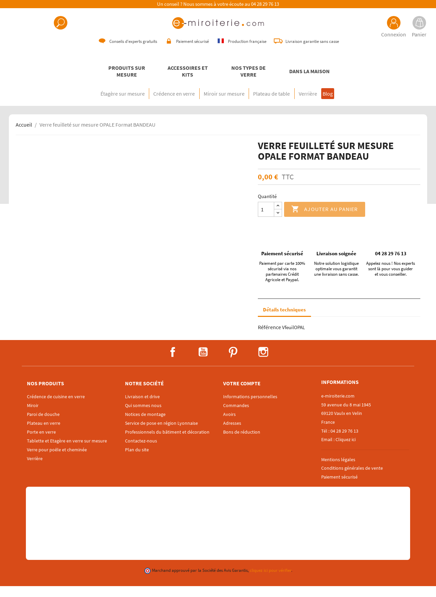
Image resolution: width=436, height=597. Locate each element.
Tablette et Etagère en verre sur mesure (67, 452)
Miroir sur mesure (218, 104)
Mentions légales (338, 470)
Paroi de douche (43, 425)
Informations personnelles (250, 407)
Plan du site (137, 460)
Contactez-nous (141, 452)
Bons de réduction (241, 443)
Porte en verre (41, 443)
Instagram (263, 363)
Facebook (173, 363)
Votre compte (242, 394)
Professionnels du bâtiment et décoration (167, 443)
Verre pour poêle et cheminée (57, 460)
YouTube (203, 363)
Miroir (32, 416)
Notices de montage (145, 425)
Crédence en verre (157, 104)
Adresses (232, 434)
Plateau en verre (43, 434)
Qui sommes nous (143, 416)
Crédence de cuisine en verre (56, 407)
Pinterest (233, 363)
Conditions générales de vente (352, 479)
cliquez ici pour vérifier (270, 581)
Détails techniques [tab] (284, 320)
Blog (354, 104)
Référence (269, 338)
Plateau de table (277, 104)
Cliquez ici (346, 450)
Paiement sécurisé (339, 488)
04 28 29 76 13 (265, 4)
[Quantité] (266, 220)
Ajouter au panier (324, 220)
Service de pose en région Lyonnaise (161, 434)
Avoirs (229, 425)
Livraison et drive (142, 407)
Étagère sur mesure (94, 104)
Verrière (325, 104)
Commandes (236, 416)
